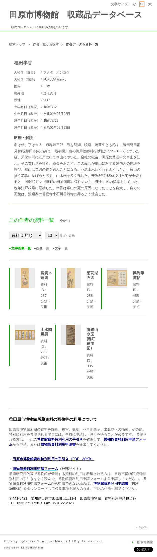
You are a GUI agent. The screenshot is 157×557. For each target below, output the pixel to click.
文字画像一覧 (21, 248)
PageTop (143, 527)
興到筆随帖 (138, 275)
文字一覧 (61, 248)
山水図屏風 (46, 331)
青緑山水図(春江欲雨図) (92, 338)
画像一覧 (42, 248)
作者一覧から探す (46, 44)
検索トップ (17, 44)
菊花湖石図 (92, 275)
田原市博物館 (143, 542)
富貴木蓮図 (46, 275)
